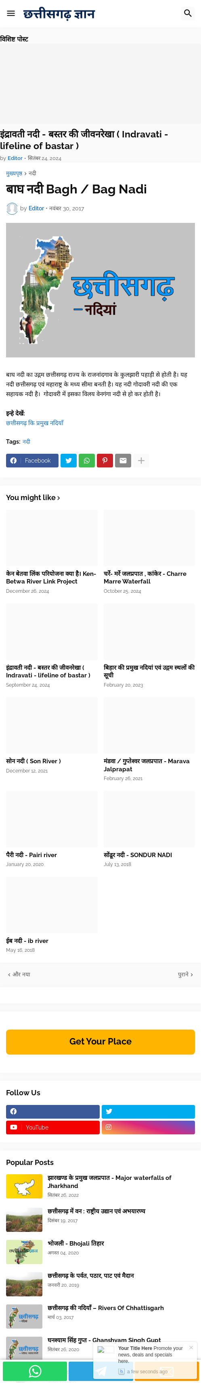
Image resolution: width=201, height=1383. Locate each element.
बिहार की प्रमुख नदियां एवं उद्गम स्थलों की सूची (149, 671)
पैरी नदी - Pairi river (31, 855)
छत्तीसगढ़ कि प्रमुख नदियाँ (35, 423)
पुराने (183, 974)
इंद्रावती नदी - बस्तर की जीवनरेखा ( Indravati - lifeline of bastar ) (84, 140)
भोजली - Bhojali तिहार (76, 1243)
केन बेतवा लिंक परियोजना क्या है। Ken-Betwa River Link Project (51, 578)
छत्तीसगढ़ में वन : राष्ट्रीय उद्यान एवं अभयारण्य (96, 1211)
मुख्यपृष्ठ (14, 173)
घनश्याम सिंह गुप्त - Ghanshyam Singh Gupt (104, 1340)
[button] (11, 14)
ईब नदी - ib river (27, 941)
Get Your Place (100, 1041)
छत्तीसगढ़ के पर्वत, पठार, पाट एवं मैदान (91, 1275)
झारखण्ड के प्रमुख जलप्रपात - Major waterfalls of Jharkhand (110, 1182)
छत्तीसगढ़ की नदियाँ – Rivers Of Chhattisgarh (106, 1308)
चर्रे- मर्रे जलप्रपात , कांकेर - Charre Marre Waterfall (145, 578)
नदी (32, 173)
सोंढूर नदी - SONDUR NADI (138, 855)
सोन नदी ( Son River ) (33, 761)
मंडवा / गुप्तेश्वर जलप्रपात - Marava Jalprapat (147, 765)
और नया (21, 974)
